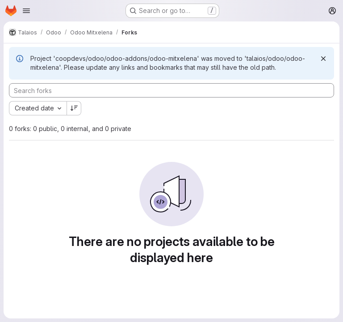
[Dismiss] (323, 58)
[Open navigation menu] (26, 11)
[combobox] (38, 108)
